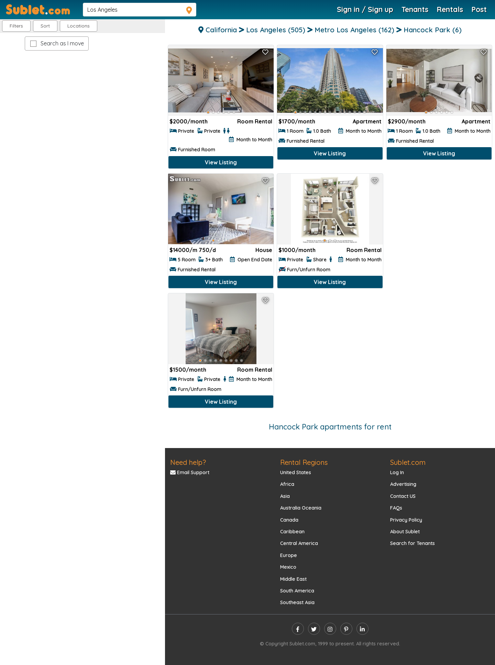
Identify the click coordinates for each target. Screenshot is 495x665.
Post (479, 9)
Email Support (189, 472)
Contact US (403, 496)
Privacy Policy (406, 520)
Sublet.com (408, 462)
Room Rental (254, 121)
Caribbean (292, 531)
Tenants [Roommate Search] (415, 9)
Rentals (450, 9)
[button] (78, 26)
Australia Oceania (300, 508)
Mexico (288, 567)
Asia (285, 496)
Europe (288, 555)
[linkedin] (362, 629)
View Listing (221, 162)
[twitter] (314, 629)
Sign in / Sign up (365, 9)
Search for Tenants (412, 543)
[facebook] (298, 629)
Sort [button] (45, 26)
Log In (397, 472)
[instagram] (330, 629)
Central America (299, 543)
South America (297, 591)
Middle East (293, 579)
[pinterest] (346, 629)
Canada (289, 520)
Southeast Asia (297, 602)
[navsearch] (139, 10)
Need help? (188, 462)
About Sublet (405, 531)
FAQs (396, 508)
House (263, 250)
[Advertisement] (439, 221)
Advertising (403, 484)
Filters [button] (16, 26)
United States (295, 472)
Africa (287, 484)
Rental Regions (304, 462)
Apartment (367, 121)
